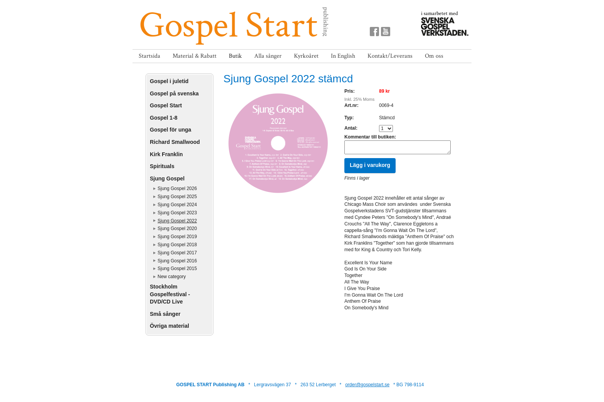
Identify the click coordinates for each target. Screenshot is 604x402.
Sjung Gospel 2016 (177, 261)
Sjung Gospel (167, 178)
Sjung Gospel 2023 (177, 212)
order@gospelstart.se (367, 384)
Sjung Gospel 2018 (177, 244)
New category (172, 276)
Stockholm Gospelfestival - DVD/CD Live (170, 294)
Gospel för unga (170, 130)
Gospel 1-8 (164, 118)
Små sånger (165, 314)
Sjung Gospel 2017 (177, 252)
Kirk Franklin (166, 154)
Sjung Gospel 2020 (177, 228)
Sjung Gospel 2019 (177, 236)
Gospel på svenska (174, 93)
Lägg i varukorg (370, 167)
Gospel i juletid (169, 81)
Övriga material (169, 326)
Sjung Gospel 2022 (177, 221)
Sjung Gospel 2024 (177, 204)
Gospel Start (166, 105)
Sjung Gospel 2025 (177, 196)
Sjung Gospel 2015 (177, 268)
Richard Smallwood (175, 142)
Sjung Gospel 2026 (177, 188)
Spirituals (162, 166)
